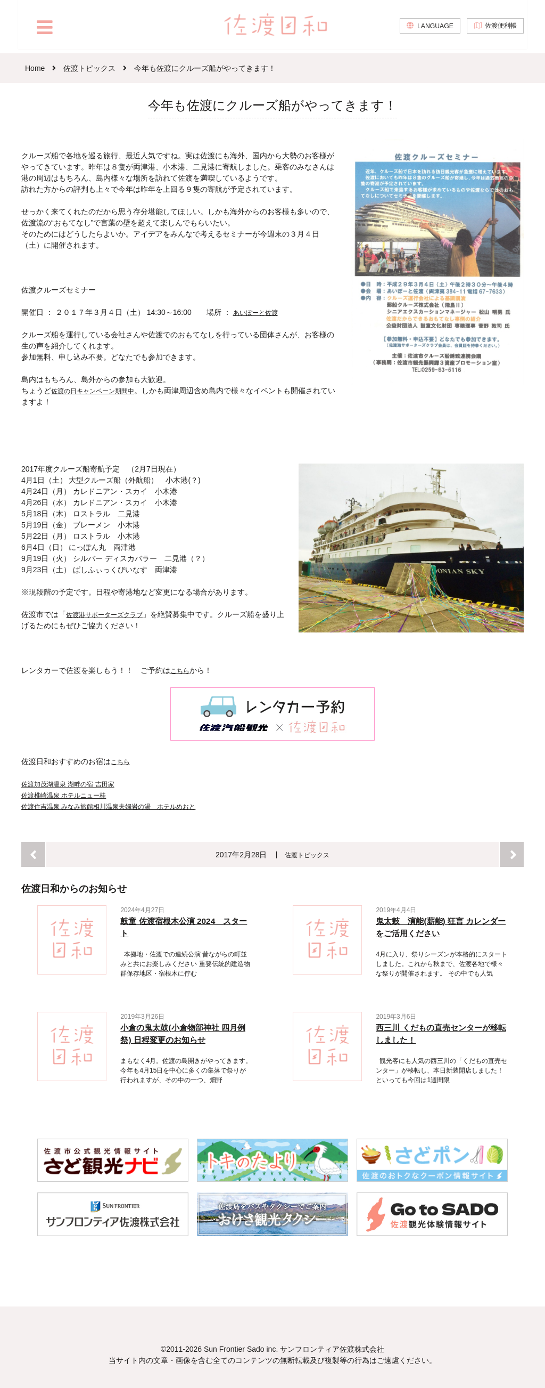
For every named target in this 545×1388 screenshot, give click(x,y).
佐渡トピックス (308, 854)
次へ (512, 853)
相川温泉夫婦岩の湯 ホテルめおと (165, 805)
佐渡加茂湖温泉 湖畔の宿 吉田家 (75, 783)
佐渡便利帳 (499, 29)
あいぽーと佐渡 (259, 312)
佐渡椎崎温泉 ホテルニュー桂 (70, 794)
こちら (181, 670)
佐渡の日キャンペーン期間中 (99, 390)
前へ (33, 853)
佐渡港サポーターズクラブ (110, 614)
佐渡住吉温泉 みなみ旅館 (63, 805)
